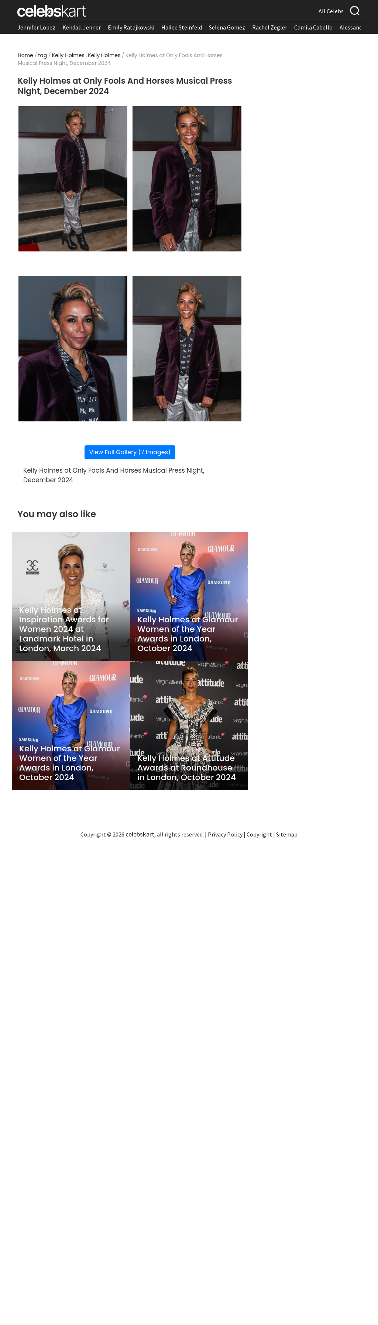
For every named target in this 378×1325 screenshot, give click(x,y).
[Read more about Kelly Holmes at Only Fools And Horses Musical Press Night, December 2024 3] (73, 348)
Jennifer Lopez (36, 27)
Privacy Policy (225, 834)
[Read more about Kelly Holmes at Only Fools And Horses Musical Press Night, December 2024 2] (187, 179)
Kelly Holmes (68, 55)
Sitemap (287, 834)
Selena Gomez (227, 27)
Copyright (259, 834)
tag (42, 55)
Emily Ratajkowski (131, 27)
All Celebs (331, 11)
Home (25, 55)
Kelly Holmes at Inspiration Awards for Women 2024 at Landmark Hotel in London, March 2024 (64, 629)
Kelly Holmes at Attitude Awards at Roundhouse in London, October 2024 (186, 768)
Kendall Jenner (81, 27)
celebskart (140, 834)
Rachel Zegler (269, 27)
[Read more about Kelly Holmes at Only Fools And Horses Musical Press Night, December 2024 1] (73, 179)
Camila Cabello (313, 27)
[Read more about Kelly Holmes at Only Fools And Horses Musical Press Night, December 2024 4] (187, 348)
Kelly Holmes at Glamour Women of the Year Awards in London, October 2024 (187, 634)
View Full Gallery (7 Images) (130, 452)
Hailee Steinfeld (181, 27)
